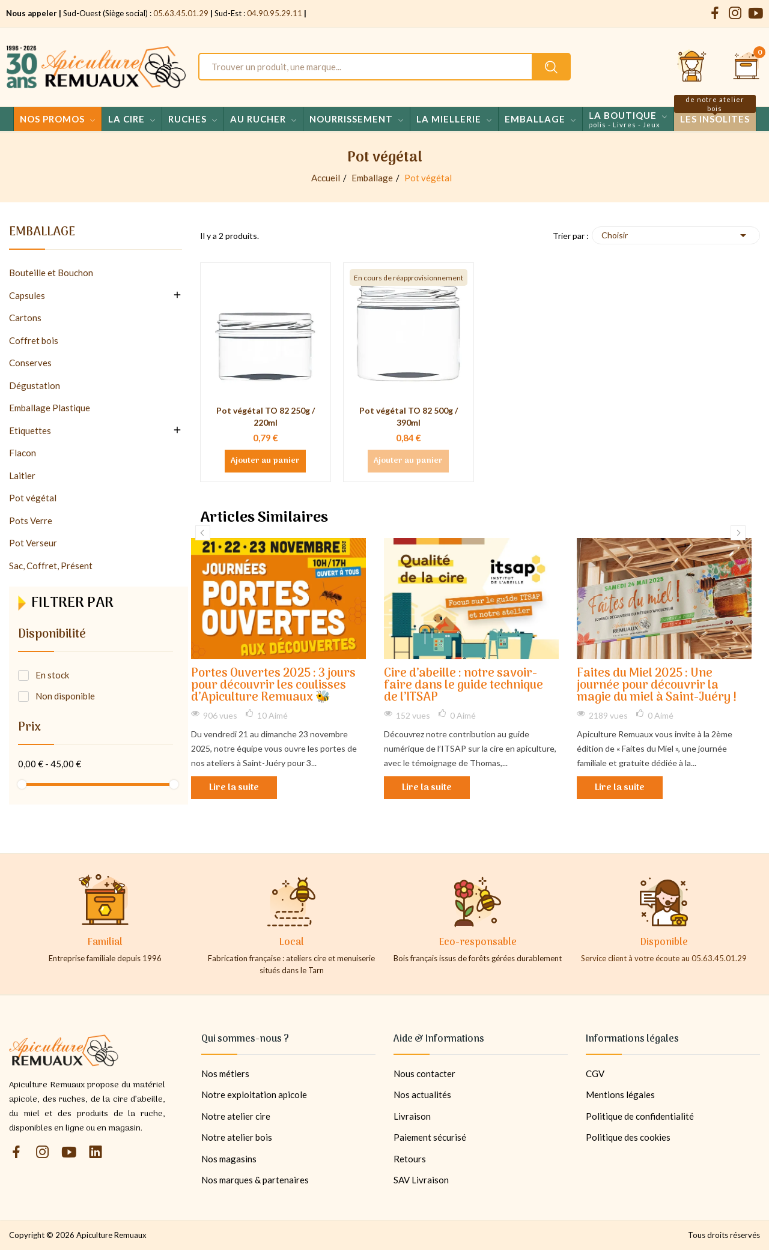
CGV (595, 1073)
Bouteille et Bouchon (51, 272)
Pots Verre (30, 520)
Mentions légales (620, 1094)
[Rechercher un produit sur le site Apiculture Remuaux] (551, 66)
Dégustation (34, 385)
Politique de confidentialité (640, 1116)
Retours (410, 1158)
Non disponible (65, 695)
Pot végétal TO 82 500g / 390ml (408, 416)
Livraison (412, 1116)
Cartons (25, 317)
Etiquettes (30, 430)
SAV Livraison (421, 1179)
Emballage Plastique (49, 407)
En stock (52, 674)
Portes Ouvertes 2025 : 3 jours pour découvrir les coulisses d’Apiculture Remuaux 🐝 (273, 686)
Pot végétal (32, 497)
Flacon (22, 452)
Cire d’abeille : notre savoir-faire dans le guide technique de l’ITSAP (463, 686)
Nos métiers (225, 1073)
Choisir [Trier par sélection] (675, 235)
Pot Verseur (33, 542)
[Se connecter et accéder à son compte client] (692, 66)
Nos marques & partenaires (255, 1179)
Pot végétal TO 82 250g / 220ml (265, 416)
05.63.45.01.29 (180, 13)
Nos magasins (229, 1158)
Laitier (22, 475)
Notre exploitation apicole (254, 1094)
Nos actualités (422, 1094)
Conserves (30, 362)
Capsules (27, 295)
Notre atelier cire (235, 1116)
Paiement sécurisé (430, 1137)
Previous (202, 532)
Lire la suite (234, 787)
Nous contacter (424, 1073)
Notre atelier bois (236, 1137)
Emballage (42, 234)
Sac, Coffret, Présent (51, 565)
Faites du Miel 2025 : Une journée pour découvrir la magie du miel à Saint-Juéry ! (657, 686)
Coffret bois (33, 340)
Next (738, 532)
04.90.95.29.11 (274, 13)
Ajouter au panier (265, 461)
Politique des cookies (628, 1137)
